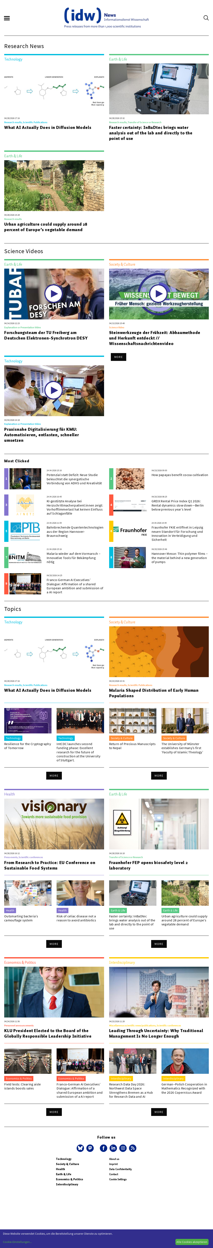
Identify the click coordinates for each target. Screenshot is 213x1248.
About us (114, 1159)
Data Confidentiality (120, 1169)
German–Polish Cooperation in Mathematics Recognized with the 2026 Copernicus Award (184, 1088)
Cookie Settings (117, 1179)
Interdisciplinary (67, 1184)
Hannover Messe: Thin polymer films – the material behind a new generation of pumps (180, 557)
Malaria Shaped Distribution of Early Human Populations (154, 693)
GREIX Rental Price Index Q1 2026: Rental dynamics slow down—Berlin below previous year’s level (178, 505)
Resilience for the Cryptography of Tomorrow (27, 746)
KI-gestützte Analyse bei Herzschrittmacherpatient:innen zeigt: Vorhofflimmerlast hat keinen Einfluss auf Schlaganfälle (75, 507)
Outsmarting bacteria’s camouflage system (21, 918)
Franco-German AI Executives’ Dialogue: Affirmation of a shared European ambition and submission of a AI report (75, 586)
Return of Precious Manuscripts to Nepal (132, 746)
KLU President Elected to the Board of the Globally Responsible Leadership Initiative (48, 1033)
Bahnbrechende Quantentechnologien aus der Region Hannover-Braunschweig (75, 531)
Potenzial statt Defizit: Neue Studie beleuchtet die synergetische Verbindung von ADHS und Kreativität (74, 479)
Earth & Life (63, 1174)
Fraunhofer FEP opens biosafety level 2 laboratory (148, 865)
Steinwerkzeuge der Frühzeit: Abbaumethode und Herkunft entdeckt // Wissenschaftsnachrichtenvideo (155, 338)
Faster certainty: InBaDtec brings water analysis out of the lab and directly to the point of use (151, 133)
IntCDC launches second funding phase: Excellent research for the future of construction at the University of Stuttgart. (78, 752)
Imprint (113, 1164)
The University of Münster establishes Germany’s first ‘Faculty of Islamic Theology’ (182, 748)
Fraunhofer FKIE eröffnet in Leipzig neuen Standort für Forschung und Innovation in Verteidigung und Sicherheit (177, 533)
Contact (113, 1174)
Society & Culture (67, 1164)
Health (60, 1169)
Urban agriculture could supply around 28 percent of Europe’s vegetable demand (45, 227)
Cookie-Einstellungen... (17, 1242)
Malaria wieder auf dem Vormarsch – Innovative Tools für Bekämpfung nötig (73, 557)
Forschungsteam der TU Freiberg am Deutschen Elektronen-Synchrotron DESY (46, 335)
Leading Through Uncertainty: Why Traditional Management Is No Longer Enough (156, 1033)
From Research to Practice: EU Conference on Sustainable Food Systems (49, 865)
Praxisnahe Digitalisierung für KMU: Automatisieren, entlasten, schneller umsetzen (41, 434)
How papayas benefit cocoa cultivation (180, 475)
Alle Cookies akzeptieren (191, 1242)
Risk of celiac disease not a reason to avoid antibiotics (76, 918)
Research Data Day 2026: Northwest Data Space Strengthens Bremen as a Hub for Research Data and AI (131, 1090)
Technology (63, 1159)
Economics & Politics (69, 1179)
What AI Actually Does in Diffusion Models (47, 127)
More (118, 357)
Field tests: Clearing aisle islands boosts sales (22, 1086)
